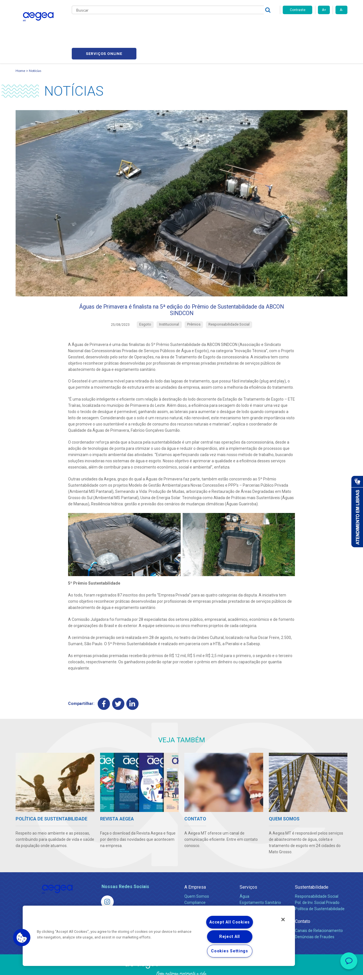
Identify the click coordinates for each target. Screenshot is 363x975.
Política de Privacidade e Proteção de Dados (181, 966)
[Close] (283, 919)
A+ (324, 10)
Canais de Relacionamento (319, 908)
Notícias (35, 44)
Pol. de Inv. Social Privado (317, 880)
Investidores (195, 887)
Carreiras (204, 25)
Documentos (251, 899)
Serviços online (315, 25)
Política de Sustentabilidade (320, 887)
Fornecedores (234, 25)
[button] (22, 938)
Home (20, 44)
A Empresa (195, 865)
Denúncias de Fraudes (314, 915)
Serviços (248, 865)
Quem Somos (196, 874)
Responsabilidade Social (316, 874)
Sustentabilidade (311, 865)
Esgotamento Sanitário (260, 880)
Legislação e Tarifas (257, 887)
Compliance (195, 880)
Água (244, 874)
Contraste (297, 10)
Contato (302, 899)
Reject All (229, 936)
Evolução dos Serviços (259, 893)
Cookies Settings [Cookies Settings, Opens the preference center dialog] (229, 951)
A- (341, 10)
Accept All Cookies (229, 922)
